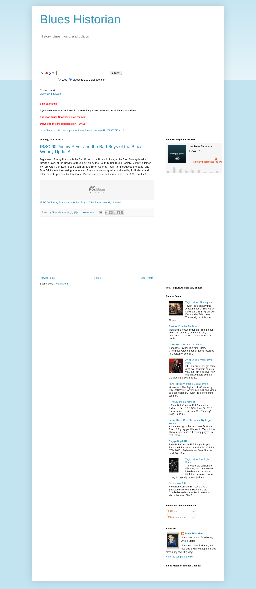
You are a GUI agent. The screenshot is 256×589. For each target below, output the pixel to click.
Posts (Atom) (61, 283)
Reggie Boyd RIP (178, 441)
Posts (172, 511)
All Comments (177, 517)
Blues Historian (80, 19)
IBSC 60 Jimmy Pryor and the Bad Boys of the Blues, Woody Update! (80, 202)
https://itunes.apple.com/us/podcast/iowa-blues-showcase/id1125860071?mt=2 (82, 130)
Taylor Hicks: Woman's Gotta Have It (188, 383)
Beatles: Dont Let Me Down (183, 326)
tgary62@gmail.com (50, 93)
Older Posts (146, 278)
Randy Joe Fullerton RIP (184, 402)
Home (97, 278)
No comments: (88, 212)
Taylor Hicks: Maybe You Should (186, 344)
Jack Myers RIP (177, 483)
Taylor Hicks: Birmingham (198, 302)
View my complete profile (179, 556)
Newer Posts (48, 278)
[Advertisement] (113, 53)
